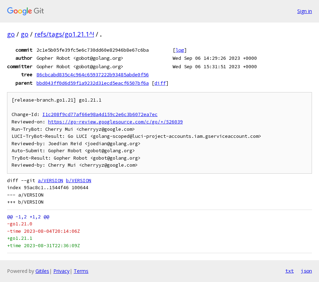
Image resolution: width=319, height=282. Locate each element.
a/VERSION (50, 181)
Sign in (304, 11)
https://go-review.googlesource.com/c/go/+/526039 (115, 122)
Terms (81, 271)
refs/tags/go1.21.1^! (64, 34)
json (306, 271)
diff (160, 83)
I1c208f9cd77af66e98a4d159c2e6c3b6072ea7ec (100, 114)
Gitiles (42, 271)
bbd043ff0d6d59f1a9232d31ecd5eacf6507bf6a (92, 83)
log (179, 50)
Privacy (61, 271)
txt (289, 271)
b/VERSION (78, 181)
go (11, 34)
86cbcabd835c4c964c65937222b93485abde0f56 (92, 74)
